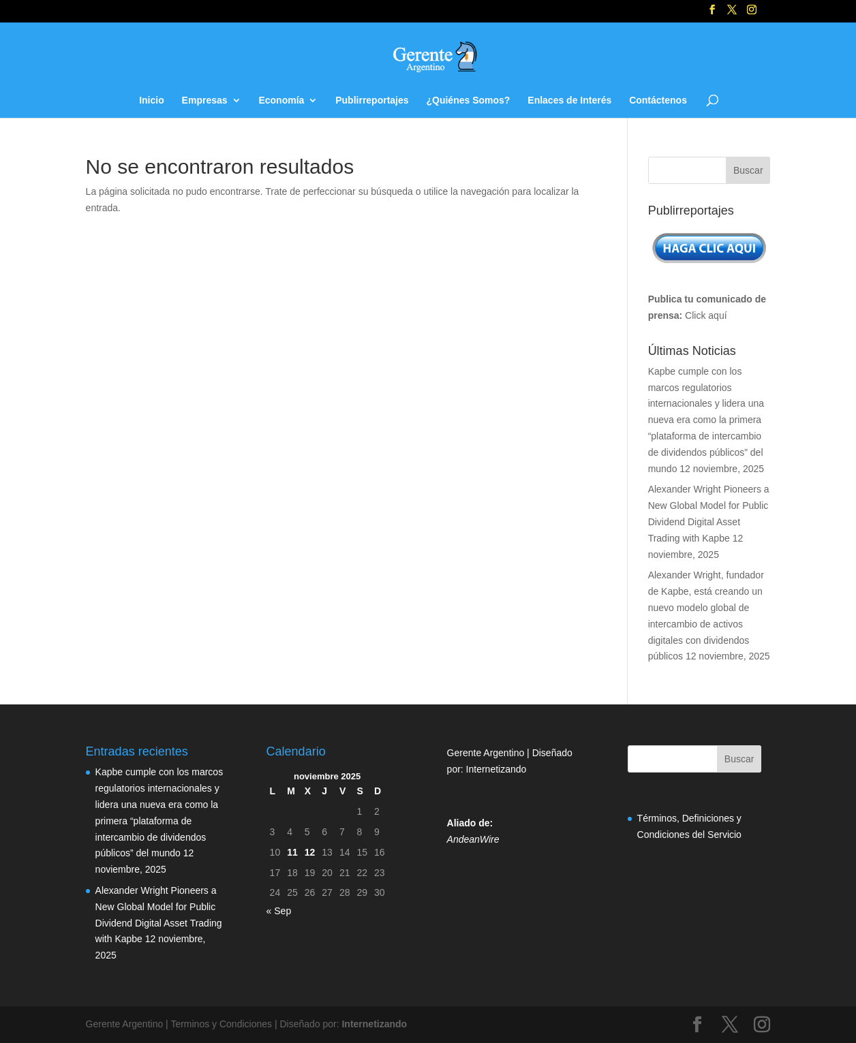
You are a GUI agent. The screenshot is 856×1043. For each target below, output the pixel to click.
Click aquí (706, 315)
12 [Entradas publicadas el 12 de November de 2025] (310, 852)
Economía (281, 100)
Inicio (151, 100)
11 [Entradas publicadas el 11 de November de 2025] (292, 852)
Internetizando (496, 769)
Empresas (205, 100)
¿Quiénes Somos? (468, 100)
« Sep (279, 910)
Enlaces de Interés (569, 100)
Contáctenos (658, 100)
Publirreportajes (371, 100)
